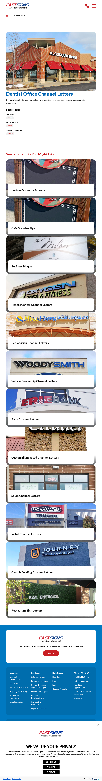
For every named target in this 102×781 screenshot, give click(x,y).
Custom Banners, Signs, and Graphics (39, 686)
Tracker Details (16, 779)
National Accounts (81, 681)
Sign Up (51, 653)
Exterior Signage (38, 677)
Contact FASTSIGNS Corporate (82, 692)
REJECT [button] (51, 772)
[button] (98, 725)
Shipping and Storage (19, 691)
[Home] (17, 6)
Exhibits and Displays (40, 691)
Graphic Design (16, 702)
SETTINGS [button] (51, 761)
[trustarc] (95, 779)
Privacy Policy (7, 779)
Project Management (19, 687)
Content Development (15, 678)
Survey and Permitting (14, 696)
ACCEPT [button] (51, 767)
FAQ (54, 685)
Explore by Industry (39, 708)
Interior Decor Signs (39, 681)
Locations (78, 698)
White (10, 126)
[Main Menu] (94, 6)
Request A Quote (59, 689)
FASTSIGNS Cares (81, 677)
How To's (56, 677)
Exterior (10, 134)
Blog (54, 681)
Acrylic (10, 118)
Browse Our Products (36, 703)
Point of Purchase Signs (37, 696)
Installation (15, 683)
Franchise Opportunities (80, 686)
